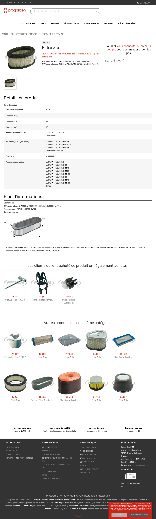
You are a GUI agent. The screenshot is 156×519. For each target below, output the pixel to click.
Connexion (85, 473)
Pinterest (123, 60)
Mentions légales (49, 447)
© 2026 (78, 516)
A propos (46, 451)
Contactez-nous (13, 454)
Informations (128, 442)
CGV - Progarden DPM (51, 454)
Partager (114, 60)
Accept (119, 514)
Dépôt (44, 475)
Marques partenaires (51, 479)
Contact (26, 2)
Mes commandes (88, 447)
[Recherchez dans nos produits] (63, 11)
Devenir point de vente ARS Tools (19, 458)
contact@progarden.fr (141, 465)
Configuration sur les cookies (139, 515)
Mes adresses (86, 451)
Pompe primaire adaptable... (69, 300)
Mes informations (88, 455)
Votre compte (88, 442)
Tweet (118, 60)
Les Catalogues (12, 447)
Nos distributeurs (13, 451)
